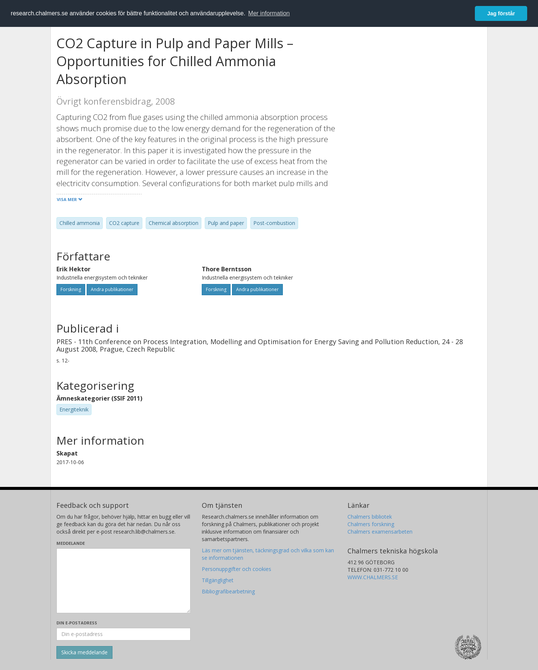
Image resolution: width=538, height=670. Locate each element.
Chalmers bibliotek (369, 516)
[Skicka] (84, 652)
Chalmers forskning (370, 524)
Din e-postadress (76, 623)
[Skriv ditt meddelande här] (123, 580)
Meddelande (70, 543)
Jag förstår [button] (501, 13)
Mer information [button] (269, 13)
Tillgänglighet (218, 580)
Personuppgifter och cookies (236, 568)
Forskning (71, 289)
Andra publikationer (112, 289)
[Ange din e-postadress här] (123, 634)
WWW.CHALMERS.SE (372, 577)
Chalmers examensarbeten (379, 531)
